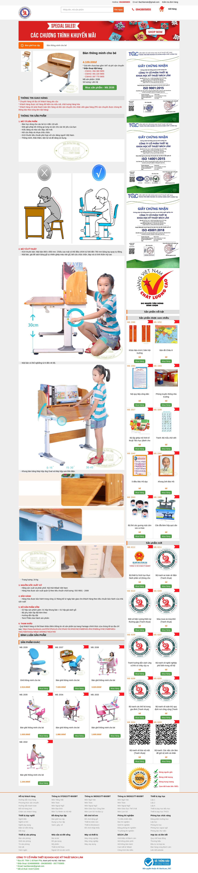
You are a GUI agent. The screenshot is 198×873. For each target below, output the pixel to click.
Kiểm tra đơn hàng (170, 2)
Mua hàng (43, 688)
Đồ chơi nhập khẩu (92, 828)
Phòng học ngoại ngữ (159, 828)
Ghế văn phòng (25, 841)
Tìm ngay (118, 10)
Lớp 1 (153, 800)
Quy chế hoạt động (158, 838)
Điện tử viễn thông (26, 828)
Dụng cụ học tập (58, 822)
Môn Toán (55, 803)
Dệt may (22, 831)
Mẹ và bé (55, 838)
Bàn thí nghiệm (124, 822)
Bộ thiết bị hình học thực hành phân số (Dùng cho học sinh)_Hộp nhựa (139, 578)
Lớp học (154, 822)
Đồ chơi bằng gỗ (91, 819)
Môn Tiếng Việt (57, 800)
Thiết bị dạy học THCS (160, 812)
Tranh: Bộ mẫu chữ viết (166, 438)
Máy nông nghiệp (91, 841)
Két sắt (21, 847)
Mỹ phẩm (55, 844)
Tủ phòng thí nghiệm (126, 831)
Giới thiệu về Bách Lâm (127, 838)
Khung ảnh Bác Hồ (166, 481)
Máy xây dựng (90, 844)
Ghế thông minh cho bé (30, 680)
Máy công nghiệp (91, 838)
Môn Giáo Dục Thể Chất (127, 809)
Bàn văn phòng (25, 838)
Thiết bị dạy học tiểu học (160, 809)
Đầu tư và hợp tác (158, 844)
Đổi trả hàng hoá (25, 809)
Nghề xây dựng (25, 825)
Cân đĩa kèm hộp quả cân (166, 525)
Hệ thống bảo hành (125, 844)
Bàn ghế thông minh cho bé (67, 680)
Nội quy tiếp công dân (139, 394)
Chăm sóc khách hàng (27, 812)
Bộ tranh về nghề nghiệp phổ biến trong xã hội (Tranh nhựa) (166, 665)
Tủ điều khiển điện (125, 819)
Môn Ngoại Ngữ (58, 806)
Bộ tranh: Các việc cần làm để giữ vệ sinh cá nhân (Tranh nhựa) (166, 753)
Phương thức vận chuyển (29, 803)
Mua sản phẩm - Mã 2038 (99, 87)
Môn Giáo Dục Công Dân (95, 809)
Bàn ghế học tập (58, 819)
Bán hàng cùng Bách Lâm (161, 847)
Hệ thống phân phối (125, 841)
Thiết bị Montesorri (92, 825)
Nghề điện (23, 819)
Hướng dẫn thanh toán (28, 806)
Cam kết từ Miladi (125, 847)
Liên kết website (157, 850)
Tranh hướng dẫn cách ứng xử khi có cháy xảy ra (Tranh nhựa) (139, 665)
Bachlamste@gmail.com (149, 2)
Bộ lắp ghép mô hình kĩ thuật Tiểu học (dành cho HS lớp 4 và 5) (139, 440)
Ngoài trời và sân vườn (61, 850)
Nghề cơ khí (23, 822)
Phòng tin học (156, 825)
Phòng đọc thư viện (158, 831)
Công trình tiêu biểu (125, 850)
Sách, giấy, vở (57, 825)
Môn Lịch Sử (123, 812)
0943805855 (124, 2)
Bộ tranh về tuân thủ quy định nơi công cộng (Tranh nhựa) (166, 709)
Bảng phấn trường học (160, 819)
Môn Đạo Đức (57, 809)
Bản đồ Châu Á (166, 350)
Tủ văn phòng (24, 844)
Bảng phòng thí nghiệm (127, 828)
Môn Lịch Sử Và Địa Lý (94, 812)
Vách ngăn (23, 850)
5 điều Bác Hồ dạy (140, 481)
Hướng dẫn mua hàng (27, 800)
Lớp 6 (153, 806)
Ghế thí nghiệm (124, 825)
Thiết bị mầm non (91, 822)
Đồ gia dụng (56, 841)
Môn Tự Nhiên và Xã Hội (61, 812)
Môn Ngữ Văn (90, 800)
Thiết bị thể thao (58, 847)
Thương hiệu (156, 841)
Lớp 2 (153, 803)
